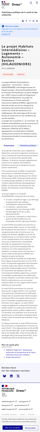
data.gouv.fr (6, 405)
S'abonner (31, 414)
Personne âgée (8, 74)
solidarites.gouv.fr (8, 402)
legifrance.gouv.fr (8, 409)
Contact (22, 414)
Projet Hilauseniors (13, 357)
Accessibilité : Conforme (9, 414)
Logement (20, 74)
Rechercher (31, 3)
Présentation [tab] (9, 145)
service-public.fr (24, 409)
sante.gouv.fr (23, 402)
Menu (37, 3)
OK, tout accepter (12, 427)
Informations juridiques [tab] (28, 146)
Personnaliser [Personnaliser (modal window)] (30, 428)
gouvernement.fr (21, 405)
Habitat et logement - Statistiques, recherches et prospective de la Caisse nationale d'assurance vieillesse (21, 352)
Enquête (5, 34)
